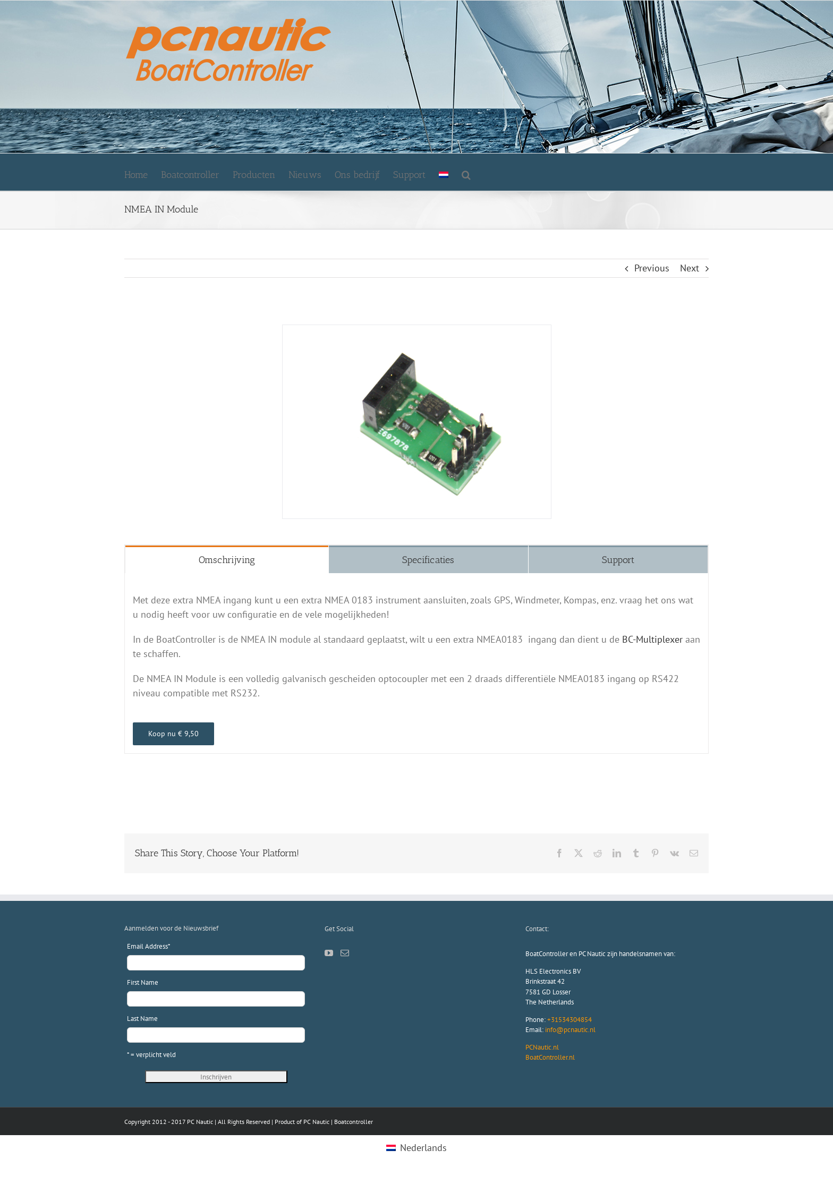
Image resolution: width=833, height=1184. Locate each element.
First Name (142, 982)
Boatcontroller (353, 1122)
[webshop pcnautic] (173, 733)
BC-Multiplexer (652, 639)
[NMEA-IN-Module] (417, 331)
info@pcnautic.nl (570, 1029)
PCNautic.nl (542, 1047)
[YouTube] (329, 953)
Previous (651, 268)
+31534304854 (569, 1019)
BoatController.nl (550, 1057)
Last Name (142, 1018)
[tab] (226, 559)
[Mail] (345, 953)
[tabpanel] (416, 663)
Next (689, 268)
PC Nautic (316, 1122)
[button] (466, 172)
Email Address (149, 946)
